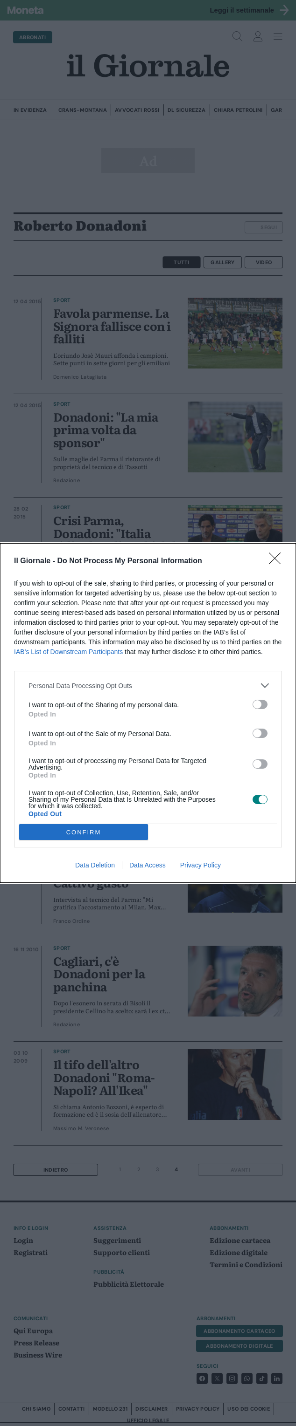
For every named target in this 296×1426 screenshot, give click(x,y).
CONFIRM (83, 831)
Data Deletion (95, 865)
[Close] (278, 561)
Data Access (147, 865)
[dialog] (148, 713)
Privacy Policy (200, 865)
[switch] (260, 704)
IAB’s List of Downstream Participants (68, 651)
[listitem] (148, 685)
